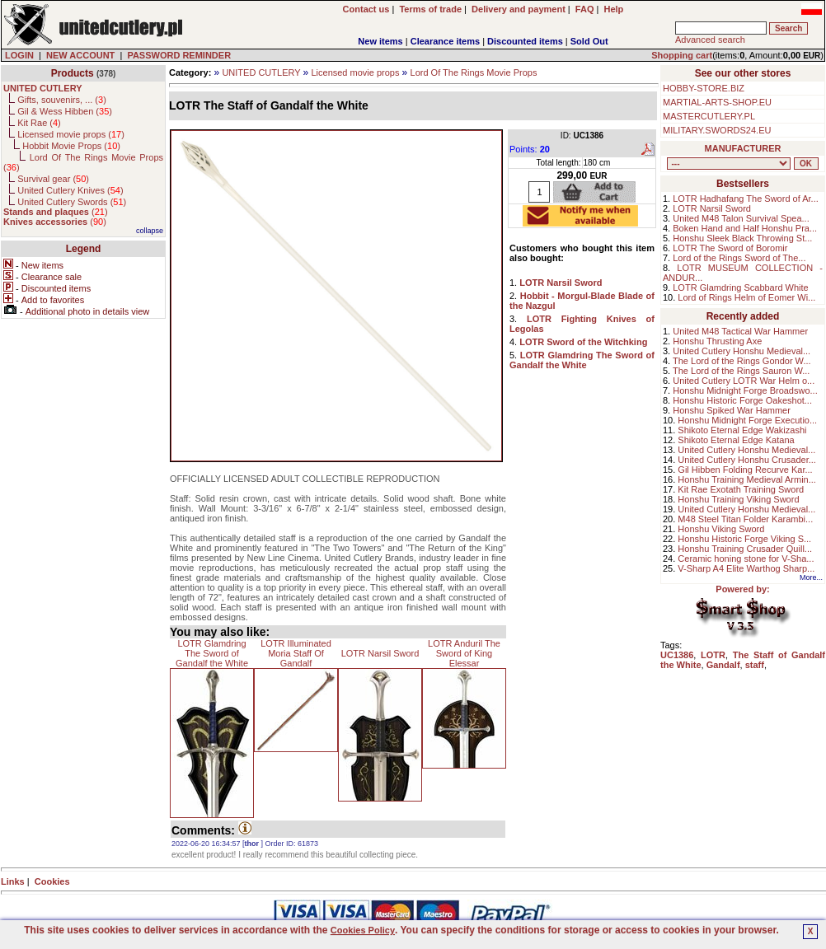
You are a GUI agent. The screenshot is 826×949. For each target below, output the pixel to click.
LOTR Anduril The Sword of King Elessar (464, 653)
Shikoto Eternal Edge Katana (736, 440)
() (55, 212)
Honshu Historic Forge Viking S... (744, 539)
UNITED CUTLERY (261, 72)
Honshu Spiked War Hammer (732, 410)
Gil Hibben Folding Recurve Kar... (745, 469)
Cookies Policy (363, 930)
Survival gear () (53, 179)
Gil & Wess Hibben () (64, 111)
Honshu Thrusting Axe (717, 341)
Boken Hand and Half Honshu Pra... (745, 228)
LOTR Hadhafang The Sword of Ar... (746, 198)
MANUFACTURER (743, 148)
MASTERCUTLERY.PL (709, 116)
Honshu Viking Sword (721, 529)
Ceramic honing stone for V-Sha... (746, 558)
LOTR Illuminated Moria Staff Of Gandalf (295, 653)
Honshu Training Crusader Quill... (745, 549)
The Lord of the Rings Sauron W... (741, 371)
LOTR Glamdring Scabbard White (740, 287)
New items (380, 41)
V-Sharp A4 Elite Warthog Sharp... (746, 568)
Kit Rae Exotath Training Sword (741, 489)
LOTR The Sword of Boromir (730, 248)
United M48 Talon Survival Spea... (741, 218)
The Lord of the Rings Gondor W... (742, 361)
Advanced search (710, 39)
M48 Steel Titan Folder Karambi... (745, 519)
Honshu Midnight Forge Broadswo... (745, 390)
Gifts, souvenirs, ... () (61, 100)
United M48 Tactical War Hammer (740, 331)
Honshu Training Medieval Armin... (747, 479)
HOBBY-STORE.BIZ (703, 88)
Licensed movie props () (70, 134)
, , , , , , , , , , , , (729, 163)
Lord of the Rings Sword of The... (739, 258)
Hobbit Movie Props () (71, 146)
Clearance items (445, 41)
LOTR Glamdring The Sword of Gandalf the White (212, 653)
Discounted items (525, 41)
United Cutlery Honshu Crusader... (747, 460)
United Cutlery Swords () (71, 202)
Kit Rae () (39, 123)
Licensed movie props (355, 72)
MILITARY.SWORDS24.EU (717, 130)
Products (72, 73)
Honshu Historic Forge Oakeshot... (742, 400)
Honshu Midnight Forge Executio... (747, 420)
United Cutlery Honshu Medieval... (741, 351)
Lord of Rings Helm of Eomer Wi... (746, 297)
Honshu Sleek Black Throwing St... (742, 238)
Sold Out (589, 41)
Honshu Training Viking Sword (738, 499)
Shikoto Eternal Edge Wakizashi (742, 430)
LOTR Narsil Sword (380, 653)
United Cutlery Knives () (70, 190)
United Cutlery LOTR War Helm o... (743, 381)
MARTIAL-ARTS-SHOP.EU (717, 102)
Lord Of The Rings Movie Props (474, 72)
